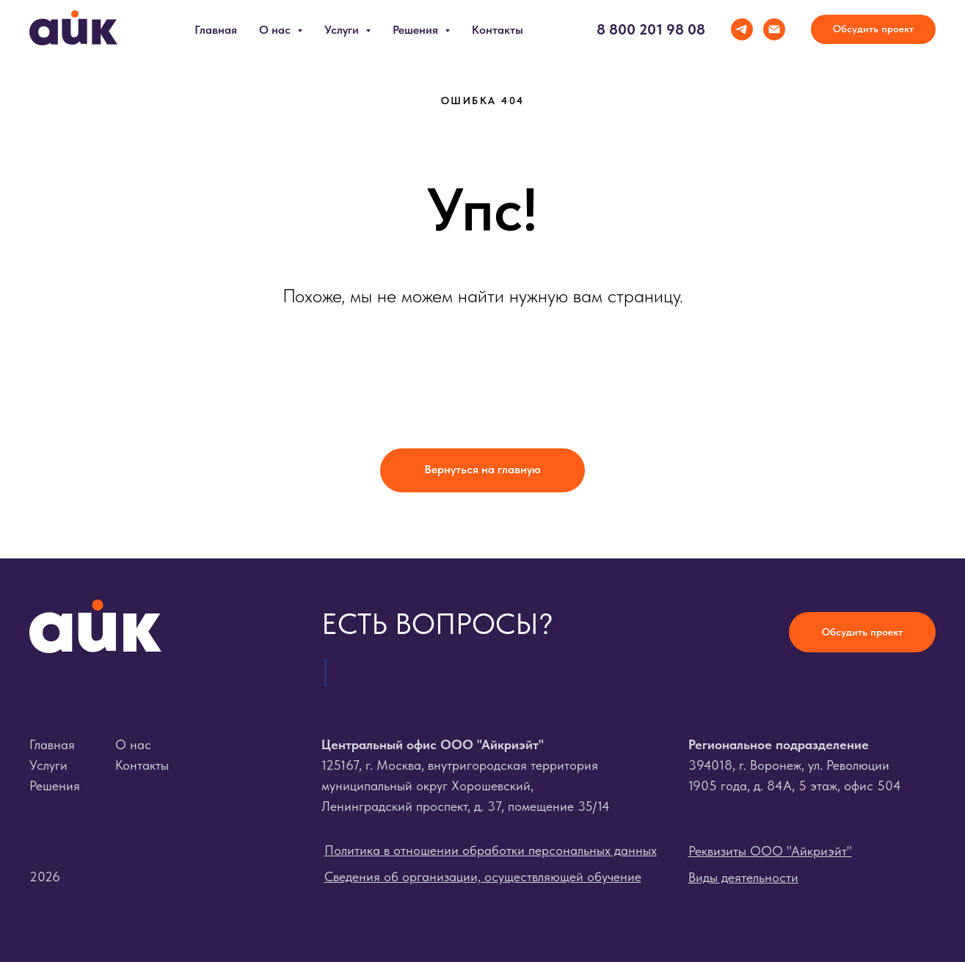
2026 (44, 876)
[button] (873, 29)
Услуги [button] (343, 30)
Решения (54, 785)
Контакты (497, 30)
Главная (215, 30)
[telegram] (742, 29)
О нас (133, 744)
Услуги (48, 765)
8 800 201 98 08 (651, 29)
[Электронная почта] (774, 29)
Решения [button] (417, 30)
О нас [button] (276, 30)
